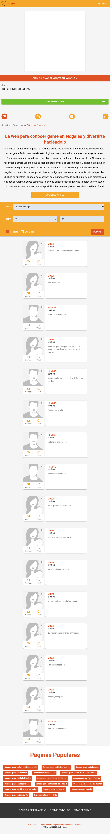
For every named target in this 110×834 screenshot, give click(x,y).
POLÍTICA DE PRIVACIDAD (32, 810)
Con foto (14, 232)
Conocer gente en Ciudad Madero (18, 778)
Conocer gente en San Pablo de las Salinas (79, 773)
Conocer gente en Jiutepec (54, 789)
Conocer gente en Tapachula (45, 795)
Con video (29, 232)
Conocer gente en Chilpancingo (17, 784)
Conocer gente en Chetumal (16, 773)
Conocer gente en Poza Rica (44, 773)
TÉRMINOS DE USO (60, 810)
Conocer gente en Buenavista (16, 795)
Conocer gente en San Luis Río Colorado (21, 767)
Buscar (9, 206)
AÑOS (8, 219)
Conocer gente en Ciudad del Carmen (52, 778)
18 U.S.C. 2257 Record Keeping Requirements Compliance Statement (55, 825)
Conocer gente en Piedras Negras (56, 767)
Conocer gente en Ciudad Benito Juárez (51, 784)
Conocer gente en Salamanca (87, 767)
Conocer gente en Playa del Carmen (87, 784)
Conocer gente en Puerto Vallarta (86, 778)
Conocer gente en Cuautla (81, 789)
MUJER (51, 244)
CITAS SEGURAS (82, 810)
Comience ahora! (55, 195)
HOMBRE (52, 307)
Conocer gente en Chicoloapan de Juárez (21, 789)
